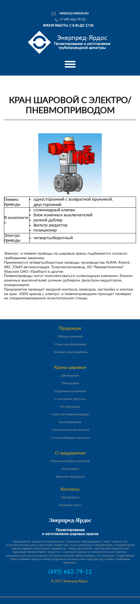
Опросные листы (70, 505)
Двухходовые (70, 375)
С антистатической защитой (70, 429)
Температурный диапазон (70, 352)
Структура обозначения (70, 344)
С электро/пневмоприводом (70, 414)
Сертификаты (70, 497)
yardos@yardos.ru (74, 13)
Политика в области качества (70, 461)
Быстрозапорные (70, 422)
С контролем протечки (70, 399)
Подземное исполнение (70, 391)
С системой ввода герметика (70, 437)
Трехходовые (70, 383)
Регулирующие (70, 406)
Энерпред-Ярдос (69, 520)
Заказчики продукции (70, 476)
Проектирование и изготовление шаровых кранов (70, 532)
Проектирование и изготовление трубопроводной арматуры (82, 42)
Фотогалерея (70, 469)
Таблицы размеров (70, 336)
